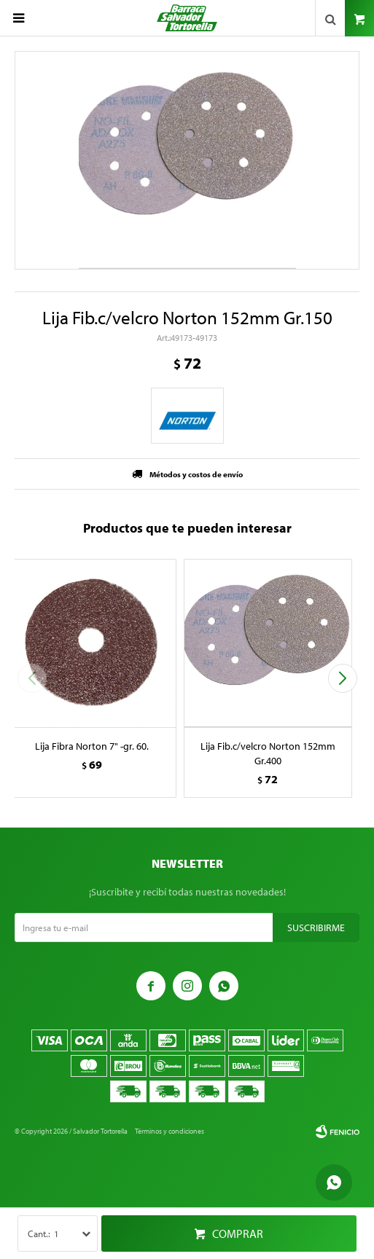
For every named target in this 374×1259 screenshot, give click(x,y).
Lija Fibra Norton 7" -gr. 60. (92, 746)
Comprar (237, 1233)
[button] (342, 678)
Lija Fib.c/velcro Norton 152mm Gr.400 (267, 753)
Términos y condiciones (169, 1131)
